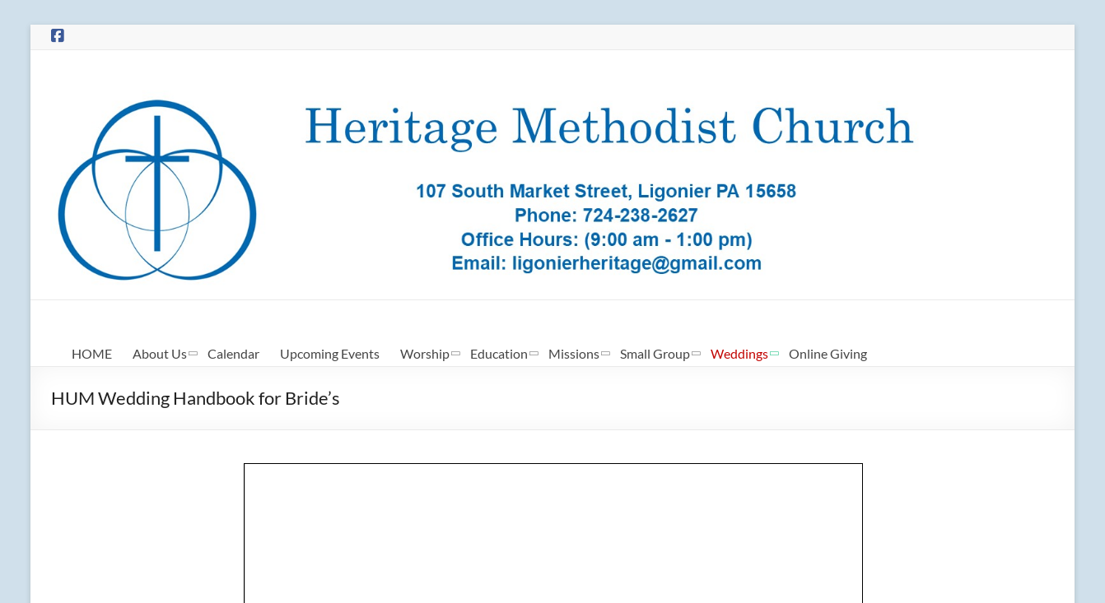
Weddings (739, 353)
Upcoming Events (330, 353)
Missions (573, 353)
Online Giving (828, 353)
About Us (160, 353)
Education (499, 353)
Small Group (655, 353)
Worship (425, 353)
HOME (92, 353)
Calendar (233, 353)
